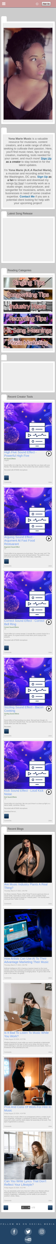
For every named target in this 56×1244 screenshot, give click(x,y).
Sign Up (46, 4)
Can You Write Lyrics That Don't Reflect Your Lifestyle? (25, 1183)
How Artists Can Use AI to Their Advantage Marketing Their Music (26, 960)
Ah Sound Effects (10, 459)
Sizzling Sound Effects (11, 714)
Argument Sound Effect (12, 547)
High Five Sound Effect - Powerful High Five (20, 454)
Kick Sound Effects (10, 797)
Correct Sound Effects (11, 627)
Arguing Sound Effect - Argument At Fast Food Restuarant (19, 540)
